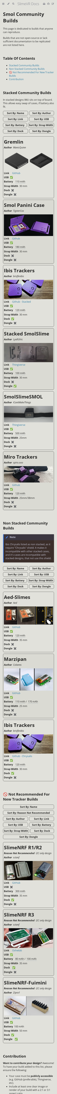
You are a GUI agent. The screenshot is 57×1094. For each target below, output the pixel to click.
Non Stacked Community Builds (27, 69)
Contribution (16, 79)
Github (16, 238)
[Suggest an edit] (53, 3)
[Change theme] (8, 4)
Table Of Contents (19, 58)
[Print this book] (44, 3)
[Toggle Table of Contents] (3, 4)
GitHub (16, 173)
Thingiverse (18, 364)
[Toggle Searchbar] (13, 4)
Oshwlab (17, 950)
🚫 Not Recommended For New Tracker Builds (26, 797)
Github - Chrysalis (22, 756)
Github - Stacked (21, 301)
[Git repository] (49, 3)
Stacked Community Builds (24, 65)
